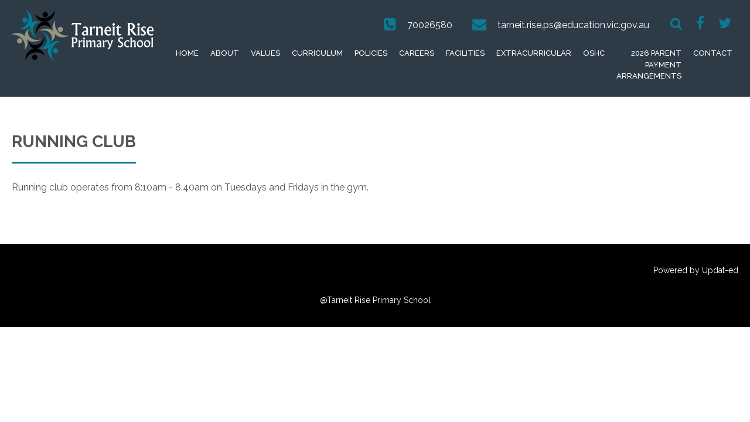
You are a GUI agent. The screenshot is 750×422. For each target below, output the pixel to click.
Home (187, 53)
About (224, 53)
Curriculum (317, 53)
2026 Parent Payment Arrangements (648, 64)
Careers (416, 53)
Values (265, 53)
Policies (370, 53)
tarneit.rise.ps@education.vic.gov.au (573, 24)
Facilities (465, 53)
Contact (712, 53)
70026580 (429, 24)
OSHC (594, 53)
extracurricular (533, 53)
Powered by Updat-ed (695, 270)
